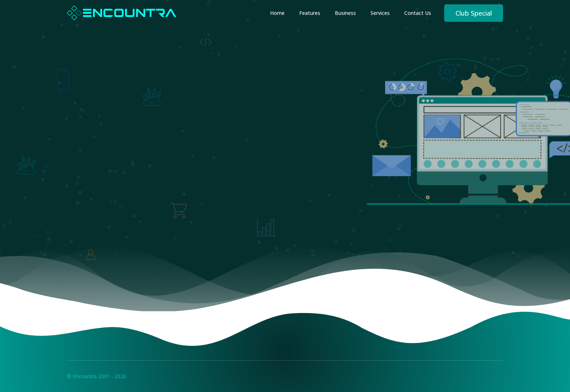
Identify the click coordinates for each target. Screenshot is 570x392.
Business (345, 12)
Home (277, 12)
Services (380, 12)
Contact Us (417, 12)
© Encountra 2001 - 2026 (96, 376)
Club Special (473, 13)
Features (309, 12)
